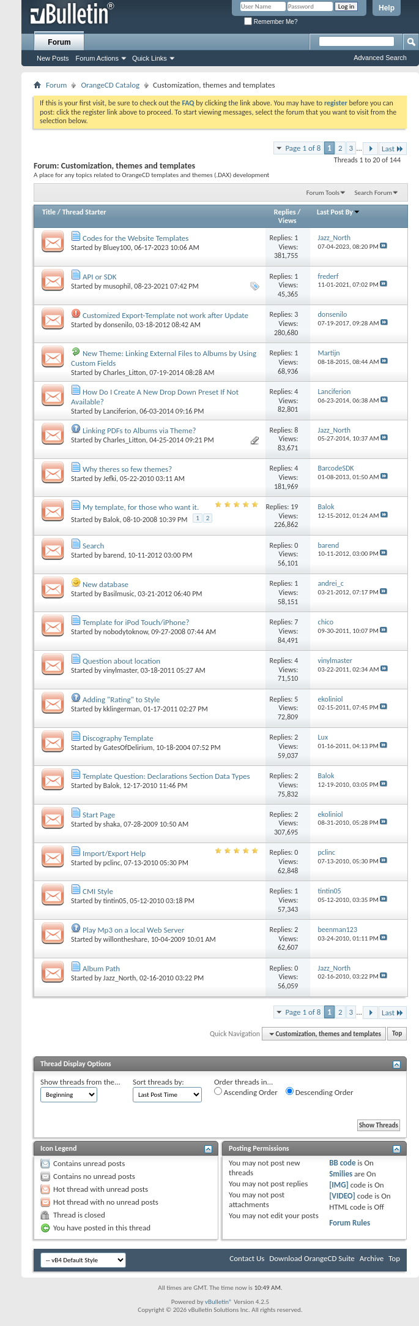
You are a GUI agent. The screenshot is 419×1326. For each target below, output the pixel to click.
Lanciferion (119, 411)
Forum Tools (322, 193)
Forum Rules (349, 1222)
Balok (111, 519)
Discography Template (118, 738)
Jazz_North (119, 978)
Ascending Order (246, 1092)
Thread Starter (84, 212)
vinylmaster (120, 670)
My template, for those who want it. (141, 507)
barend (114, 555)
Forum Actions (97, 58)
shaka (112, 824)
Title (49, 212)
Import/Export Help (114, 853)
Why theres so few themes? (127, 469)
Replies (285, 212)
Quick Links (149, 58)
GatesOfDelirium (128, 747)
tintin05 (115, 900)
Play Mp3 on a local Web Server (133, 929)
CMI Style (98, 891)
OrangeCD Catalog (110, 84)
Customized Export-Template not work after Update (165, 315)
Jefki (110, 478)
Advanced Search (380, 57)
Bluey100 (117, 247)
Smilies (340, 1173)
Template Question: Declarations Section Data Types (166, 776)
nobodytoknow (125, 631)
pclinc (112, 862)
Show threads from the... (80, 1081)
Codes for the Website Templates (135, 238)
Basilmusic (119, 593)
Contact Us (246, 1258)
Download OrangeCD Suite (312, 1258)
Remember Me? (270, 21)
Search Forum (374, 193)
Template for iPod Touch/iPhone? (136, 622)
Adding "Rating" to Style (121, 699)
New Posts (53, 58)
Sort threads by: (158, 1081)
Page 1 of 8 (303, 148)
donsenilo (118, 324)
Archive (372, 1258)
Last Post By (338, 212)
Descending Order (320, 1092)
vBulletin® (218, 1302)
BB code (342, 1162)
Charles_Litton (124, 372)
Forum (59, 42)
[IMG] (339, 1184)
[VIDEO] (342, 1195)
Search (93, 545)
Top (397, 1034)
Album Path (101, 968)
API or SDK (100, 276)
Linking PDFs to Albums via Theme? (139, 430)
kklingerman (121, 709)
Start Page (99, 814)
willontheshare (125, 939)
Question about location (121, 660)
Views (287, 220)
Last (393, 148)
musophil (117, 286)
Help (387, 8)
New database (105, 584)
